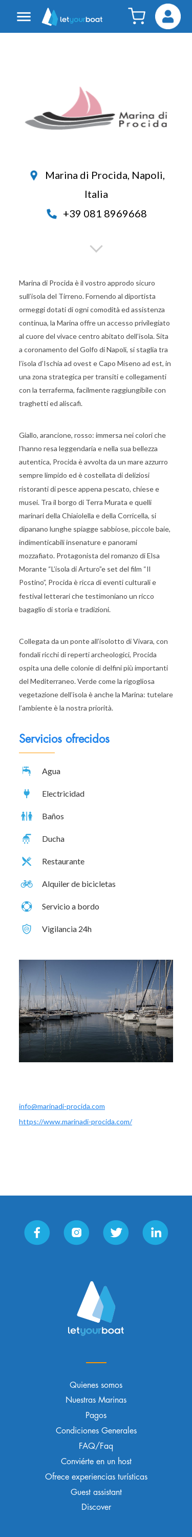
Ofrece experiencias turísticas (96, 1477)
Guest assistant (96, 1492)
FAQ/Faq (96, 1446)
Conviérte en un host (96, 1462)
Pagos (96, 1415)
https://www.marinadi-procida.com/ (75, 1121)
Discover (96, 1507)
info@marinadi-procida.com (62, 1106)
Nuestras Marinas (96, 1400)
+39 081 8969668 (96, 213)
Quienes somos (96, 1385)
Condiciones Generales (96, 1431)
